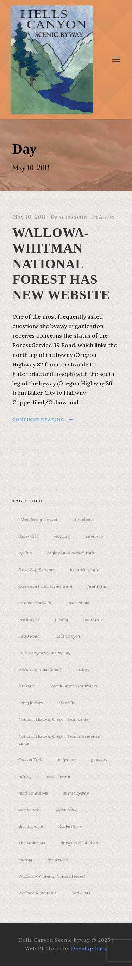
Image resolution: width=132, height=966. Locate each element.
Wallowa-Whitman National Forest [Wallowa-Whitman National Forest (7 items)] (51, 876)
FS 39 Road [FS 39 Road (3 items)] (29, 636)
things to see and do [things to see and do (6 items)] (79, 843)
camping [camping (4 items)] (94, 536)
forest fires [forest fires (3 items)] (93, 619)
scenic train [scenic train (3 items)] (29, 809)
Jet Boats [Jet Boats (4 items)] (26, 685)
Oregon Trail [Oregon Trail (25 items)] (30, 759)
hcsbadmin (72, 217)
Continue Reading (43, 419)
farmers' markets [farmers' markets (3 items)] (34, 602)
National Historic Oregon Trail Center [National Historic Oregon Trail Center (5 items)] (54, 719)
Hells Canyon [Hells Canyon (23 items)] (67, 636)
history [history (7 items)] (82, 669)
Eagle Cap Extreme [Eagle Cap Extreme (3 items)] (36, 569)
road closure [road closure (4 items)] (58, 776)
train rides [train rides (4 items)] (58, 859)
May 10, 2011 (29, 217)
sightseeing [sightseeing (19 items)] (66, 809)
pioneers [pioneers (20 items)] (99, 759)
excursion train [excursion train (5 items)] (84, 569)
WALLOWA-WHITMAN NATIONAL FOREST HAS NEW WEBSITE (61, 264)
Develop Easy (89, 948)
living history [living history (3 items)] (30, 702)
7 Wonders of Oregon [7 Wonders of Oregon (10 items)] (37, 519)
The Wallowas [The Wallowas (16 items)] (31, 843)
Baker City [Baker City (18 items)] (28, 536)
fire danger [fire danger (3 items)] (28, 619)
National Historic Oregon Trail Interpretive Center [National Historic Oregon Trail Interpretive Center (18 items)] (59, 739)
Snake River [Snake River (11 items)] (69, 826)
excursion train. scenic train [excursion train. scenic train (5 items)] (45, 586)
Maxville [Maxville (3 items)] (66, 702)
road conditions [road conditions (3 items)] (33, 793)
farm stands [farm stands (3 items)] (77, 602)
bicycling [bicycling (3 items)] (62, 536)
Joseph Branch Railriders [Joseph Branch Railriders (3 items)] (73, 685)
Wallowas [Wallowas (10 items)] (81, 892)
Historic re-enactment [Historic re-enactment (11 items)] (39, 669)
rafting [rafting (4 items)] (24, 776)
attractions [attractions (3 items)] (83, 519)
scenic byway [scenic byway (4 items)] (76, 793)
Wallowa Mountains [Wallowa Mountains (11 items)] (37, 892)
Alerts (106, 217)
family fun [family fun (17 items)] (97, 586)
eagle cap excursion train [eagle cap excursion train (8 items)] (71, 552)
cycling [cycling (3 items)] (25, 552)
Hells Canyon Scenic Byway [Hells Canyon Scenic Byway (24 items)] (44, 652)
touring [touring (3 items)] (25, 859)
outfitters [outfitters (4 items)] (66, 759)
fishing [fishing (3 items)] (61, 619)
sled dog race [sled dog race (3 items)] (30, 826)
